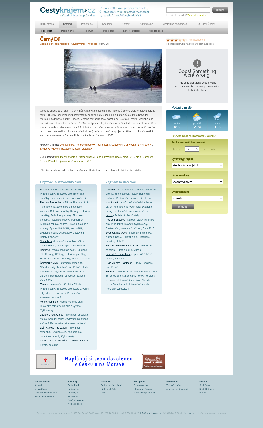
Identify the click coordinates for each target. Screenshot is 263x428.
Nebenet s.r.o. (191, 413)
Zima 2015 (128, 157)
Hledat (220, 10)
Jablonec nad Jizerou (51, 314)
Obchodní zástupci (143, 389)
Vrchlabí (44, 189)
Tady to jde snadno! (197, 15)
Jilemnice (111, 280)
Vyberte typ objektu (183, 159)
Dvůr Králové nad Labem (53, 327)
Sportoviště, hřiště (81, 161)
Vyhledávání (41, 389)
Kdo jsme (107, 24)
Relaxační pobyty (85, 144)
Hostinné (45, 250)
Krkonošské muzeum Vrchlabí (122, 245)
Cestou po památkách (175, 24)
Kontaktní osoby (207, 389)
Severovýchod (78, 44)
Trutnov (44, 284)
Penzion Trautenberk (51, 202)
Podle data (108, 31)
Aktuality (39, 385)
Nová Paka (46, 241)
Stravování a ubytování (124, 144)
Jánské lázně (113, 189)
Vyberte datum (180, 191)
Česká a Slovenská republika (54, 44)
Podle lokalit (46, 31)
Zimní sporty (145, 144)
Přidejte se (87, 24)
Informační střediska (66, 157)
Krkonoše (92, 44)
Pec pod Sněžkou (115, 219)
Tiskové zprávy (173, 385)
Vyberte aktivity (180, 175)
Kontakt (126, 24)
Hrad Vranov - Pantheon (119, 262)
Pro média (172, 381)
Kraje (138, 157)
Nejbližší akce (156, 31)
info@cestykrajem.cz (150, 413)
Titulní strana (47, 24)
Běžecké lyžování (70, 148)
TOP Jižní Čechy (205, 24)
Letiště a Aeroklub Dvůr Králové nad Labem (64, 340)
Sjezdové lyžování (50, 148)
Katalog (67, 24)
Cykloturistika (67, 144)
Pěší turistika (103, 144)
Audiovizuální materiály (178, 389)
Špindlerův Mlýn (49, 262)
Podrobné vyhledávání (46, 392)
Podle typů (88, 31)
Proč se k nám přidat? (112, 385)
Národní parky (86, 157)
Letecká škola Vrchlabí (118, 254)
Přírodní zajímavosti (59, 161)
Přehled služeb (108, 389)
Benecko (110, 271)
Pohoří (99, 157)
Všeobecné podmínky (144, 392)
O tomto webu (141, 385)
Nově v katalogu (131, 31)
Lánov (109, 215)
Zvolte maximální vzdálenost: (189, 142)
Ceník (104, 392)
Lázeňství (87, 148)
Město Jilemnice (49, 301)
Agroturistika (146, 24)
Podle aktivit (67, 31)
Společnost (204, 385)
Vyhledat (183, 206)
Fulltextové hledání (44, 396)
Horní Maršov (113, 202)
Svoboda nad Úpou (116, 232)
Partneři (203, 392)
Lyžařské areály (112, 157)
